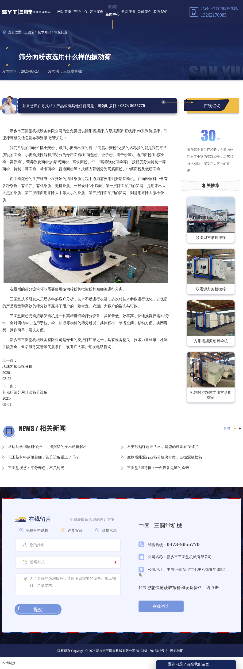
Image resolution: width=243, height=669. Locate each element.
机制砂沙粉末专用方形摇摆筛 (210, 395)
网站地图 (176, 651)
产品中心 (80, 12)
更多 (227, 428)
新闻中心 (112, 14)
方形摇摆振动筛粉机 (211, 341)
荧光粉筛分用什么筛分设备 (24, 392)
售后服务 (128, 12)
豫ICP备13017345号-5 (151, 651)
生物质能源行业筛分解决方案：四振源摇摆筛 (164, 457)
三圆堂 (29, 32)
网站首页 (64, 12)
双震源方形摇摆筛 (211, 289)
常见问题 (61, 32)
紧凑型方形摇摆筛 (211, 238)
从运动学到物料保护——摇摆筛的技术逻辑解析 (47, 447)
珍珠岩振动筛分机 (17, 366)
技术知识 (44, 32)
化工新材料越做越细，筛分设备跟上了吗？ (43, 457)
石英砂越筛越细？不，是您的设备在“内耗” (162, 447)
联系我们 (161, 12)
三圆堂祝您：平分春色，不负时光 (36, 468)
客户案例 (96, 12)
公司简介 (144, 12)
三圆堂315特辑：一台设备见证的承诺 (158, 468)
